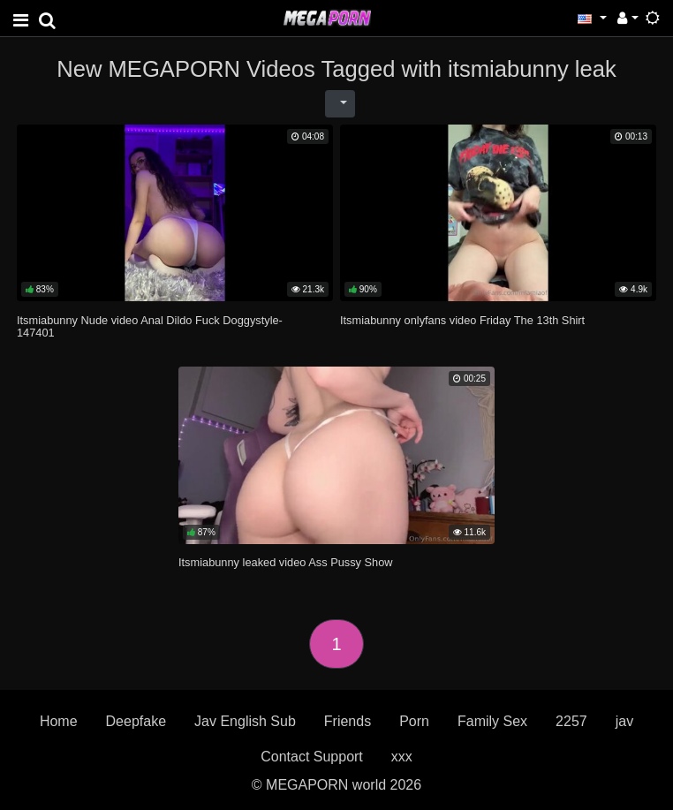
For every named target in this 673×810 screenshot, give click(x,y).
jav (624, 721)
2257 (571, 721)
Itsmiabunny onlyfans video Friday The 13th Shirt (462, 320)
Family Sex (492, 721)
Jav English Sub (245, 721)
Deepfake (136, 721)
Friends (347, 721)
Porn (414, 721)
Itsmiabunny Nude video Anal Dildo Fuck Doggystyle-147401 (150, 326)
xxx (401, 756)
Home (59, 721)
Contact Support (312, 756)
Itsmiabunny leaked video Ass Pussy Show (285, 562)
